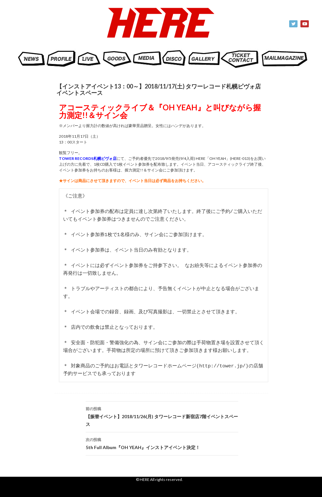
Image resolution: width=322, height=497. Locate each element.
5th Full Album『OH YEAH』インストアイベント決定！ (162, 443)
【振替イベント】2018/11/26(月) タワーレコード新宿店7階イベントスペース (162, 416)
